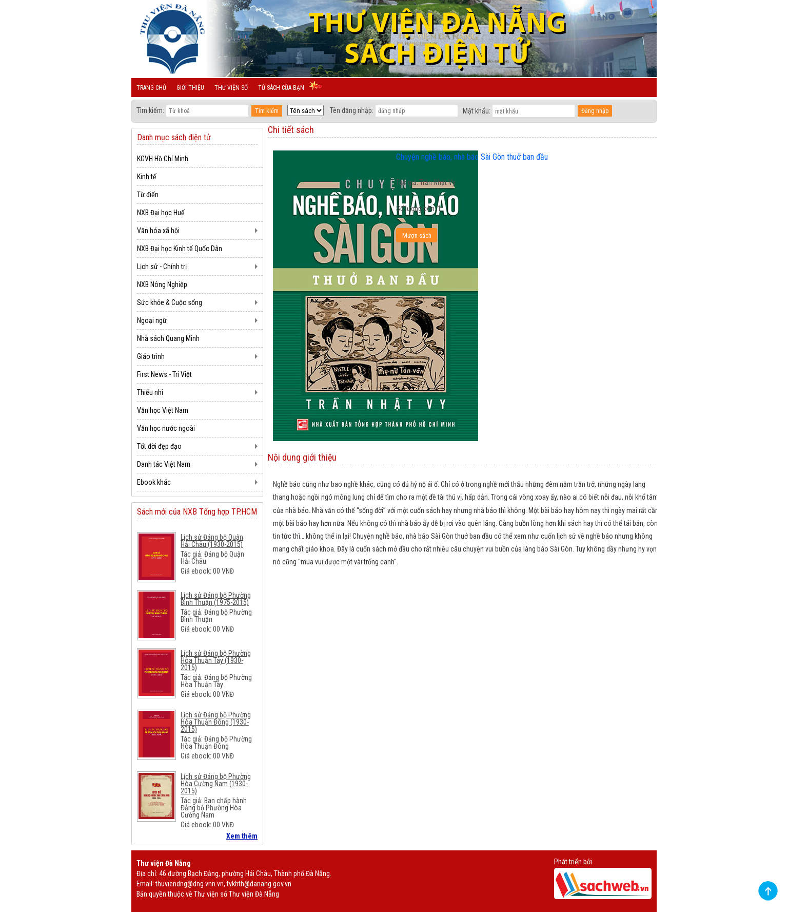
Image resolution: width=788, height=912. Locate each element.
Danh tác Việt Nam (163, 464)
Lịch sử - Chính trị (162, 266)
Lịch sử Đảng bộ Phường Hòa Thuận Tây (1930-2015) (216, 660)
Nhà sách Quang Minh (168, 338)
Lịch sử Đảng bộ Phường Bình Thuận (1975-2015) (216, 598)
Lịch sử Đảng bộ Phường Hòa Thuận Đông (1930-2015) (216, 722)
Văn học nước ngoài (166, 428)
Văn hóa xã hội (158, 230)
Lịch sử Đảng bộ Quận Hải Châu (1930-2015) (212, 540)
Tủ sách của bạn (281, 87)
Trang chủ (151, 87)
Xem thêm (242, 836)
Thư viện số (231, 87)
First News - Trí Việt (164, 374)
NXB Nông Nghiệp (162, 284)
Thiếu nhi (150, 392)
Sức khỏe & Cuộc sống (169, 302)
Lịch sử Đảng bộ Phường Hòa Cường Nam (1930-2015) (216, 783)
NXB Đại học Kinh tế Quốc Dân (179, 248)
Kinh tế (146, 177)
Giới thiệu (190, 87)
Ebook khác (154, 482)
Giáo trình (151, 356)
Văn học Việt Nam (162, 410)
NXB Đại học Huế (161, 212)
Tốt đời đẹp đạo (159, 446)
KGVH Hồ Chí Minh (162, 159)
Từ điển (148, 195)
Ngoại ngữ (152, 320)
